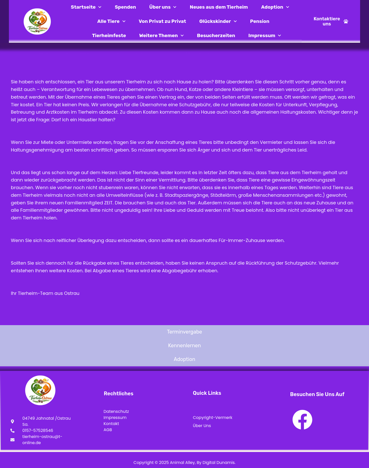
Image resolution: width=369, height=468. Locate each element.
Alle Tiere (111, 21)
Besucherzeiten (216, 35)
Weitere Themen (161, 35)
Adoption (275, 7)
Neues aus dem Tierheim (219, 7)
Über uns (163, 7)
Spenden (125, 7)
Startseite (86, 7)
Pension (259, 21)
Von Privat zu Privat (162, 21)
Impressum (264, 35)
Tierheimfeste (109, 35)
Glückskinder (218, 21)
